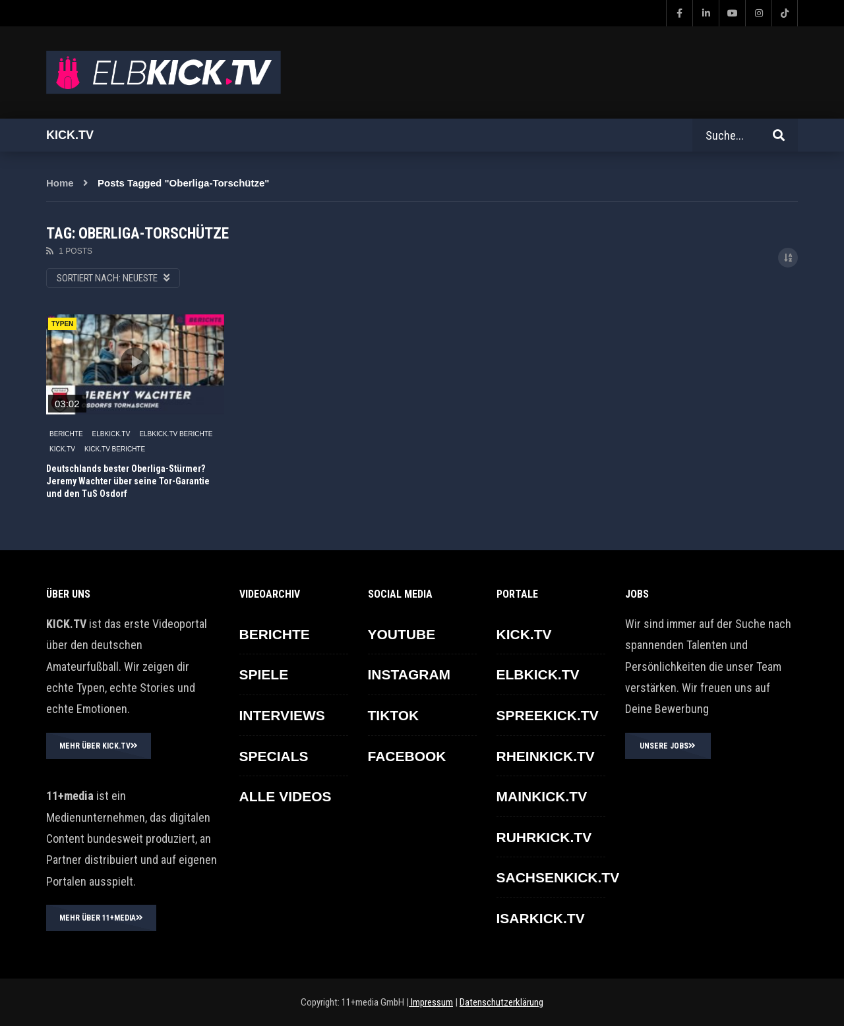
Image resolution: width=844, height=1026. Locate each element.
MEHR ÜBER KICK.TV (98, 746)
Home (60, 182)
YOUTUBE (402, 634)
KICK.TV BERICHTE (114, 449)
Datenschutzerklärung (501, 1002)
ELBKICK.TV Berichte (175, 434)
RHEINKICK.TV (546, 756)
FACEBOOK (407, 756)
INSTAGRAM (409, 674)
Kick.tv (70, 135)
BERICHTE (66, 434)
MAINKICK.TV (542, 796)
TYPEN (62, 324)
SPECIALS (274, 756)
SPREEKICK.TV (548, 715)
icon (135, 361)
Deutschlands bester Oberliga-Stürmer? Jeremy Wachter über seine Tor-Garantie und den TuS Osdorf (128, 481)
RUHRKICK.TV (544, 837)
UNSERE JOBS (668, 746)
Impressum (431, 1002)
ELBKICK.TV (111, 434)
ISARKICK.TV (541, 918)
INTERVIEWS (282, 715)
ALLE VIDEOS (285, 796)
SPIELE (264, 674)
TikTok (393, 715)
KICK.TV (62, 449)
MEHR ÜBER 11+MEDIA (101, 918)
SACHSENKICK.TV (558, 877)
